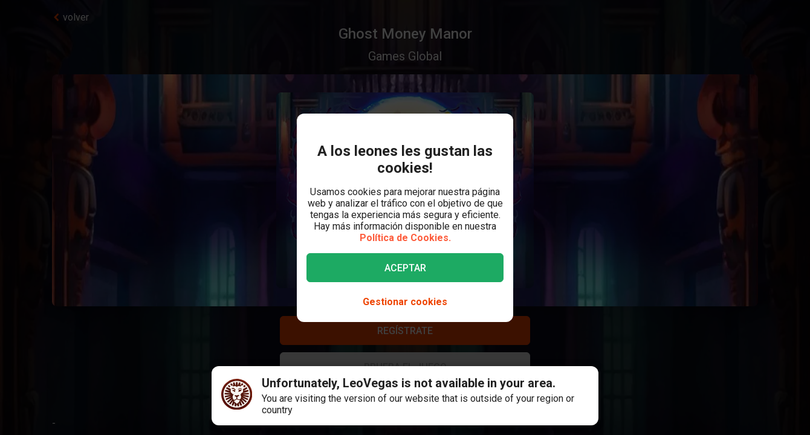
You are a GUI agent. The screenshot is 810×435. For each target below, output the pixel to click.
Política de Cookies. (405, 237)
